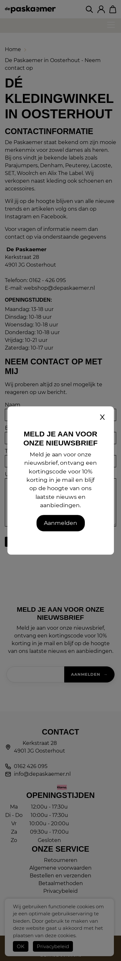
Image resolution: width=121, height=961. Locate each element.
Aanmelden (60, 522)
